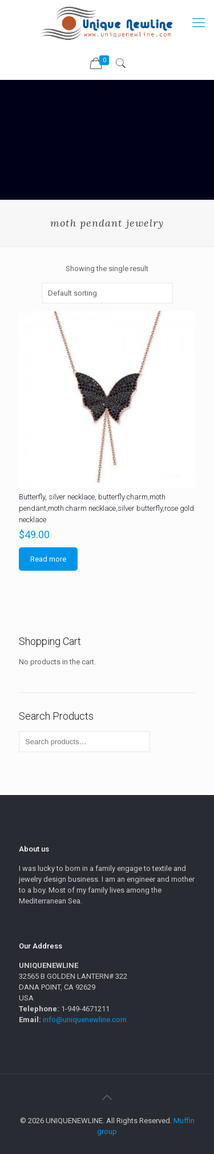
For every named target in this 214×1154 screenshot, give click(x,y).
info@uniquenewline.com (85, 1019)
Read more (48, 559)
